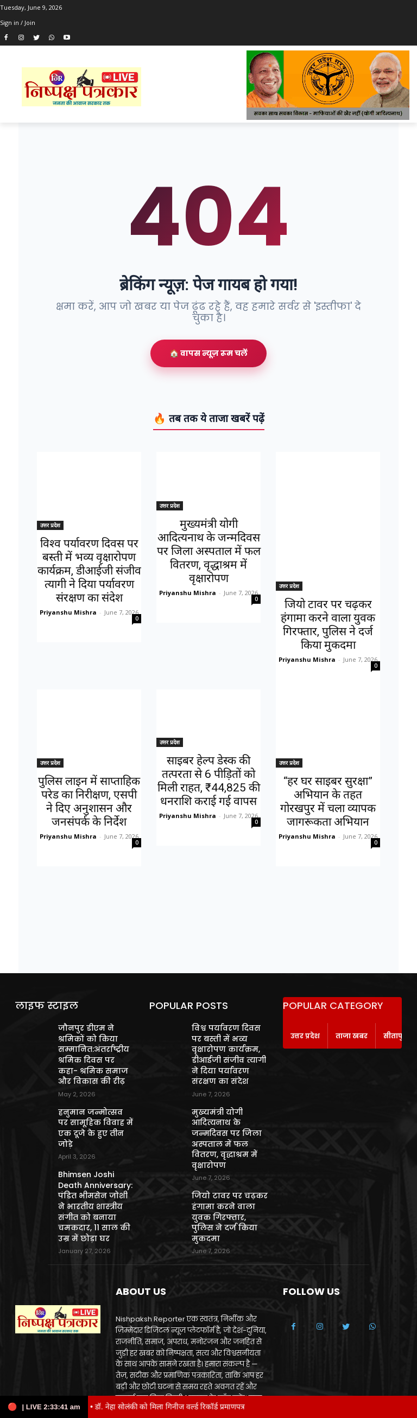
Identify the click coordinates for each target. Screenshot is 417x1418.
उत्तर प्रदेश (50, 525)
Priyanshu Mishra (68, 612)
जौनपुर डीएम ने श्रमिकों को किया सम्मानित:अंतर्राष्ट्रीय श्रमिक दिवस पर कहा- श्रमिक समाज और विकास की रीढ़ (96, 1050)
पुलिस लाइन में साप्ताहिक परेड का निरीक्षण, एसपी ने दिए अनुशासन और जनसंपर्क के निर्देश (89, 801)
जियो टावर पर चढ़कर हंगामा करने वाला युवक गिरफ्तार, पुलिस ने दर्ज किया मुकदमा (328, 624)
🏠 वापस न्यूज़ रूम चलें (208, 353)
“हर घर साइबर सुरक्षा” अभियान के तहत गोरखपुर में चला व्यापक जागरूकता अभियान (328, 801)
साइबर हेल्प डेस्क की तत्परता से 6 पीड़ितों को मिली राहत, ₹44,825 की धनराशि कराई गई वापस (208, 781)
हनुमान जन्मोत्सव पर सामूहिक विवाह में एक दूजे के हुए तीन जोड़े (91, 1111)
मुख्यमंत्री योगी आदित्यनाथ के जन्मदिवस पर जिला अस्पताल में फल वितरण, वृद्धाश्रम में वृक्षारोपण (209, 551)
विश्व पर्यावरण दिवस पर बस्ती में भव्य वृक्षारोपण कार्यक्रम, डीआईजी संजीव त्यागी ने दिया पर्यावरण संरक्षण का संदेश (89, 570)
